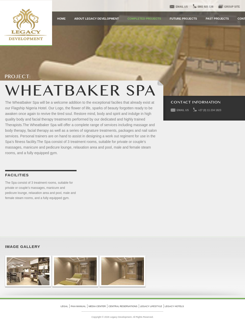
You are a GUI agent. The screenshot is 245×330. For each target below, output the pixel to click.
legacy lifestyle (151, 306)
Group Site (232, 6)
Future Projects (183, 18)
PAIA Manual (78, 306)
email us (182, 6)
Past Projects (217, 18)
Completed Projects (144, 18)
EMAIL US (183, 110)
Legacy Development (26, 23)
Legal (64, 306)
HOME (61, 18)
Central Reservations (122, 306)
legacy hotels (174, 306)
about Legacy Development (96, 18)
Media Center (97, 306)
